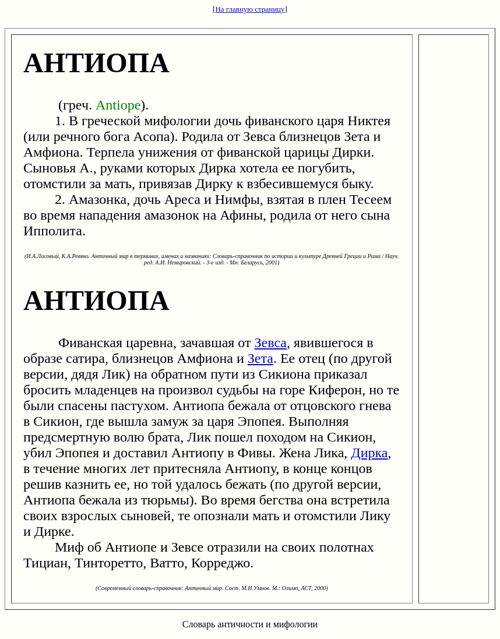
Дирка (369, 452)
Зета (260, 358)
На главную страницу (249, 9)
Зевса (271, 342)
